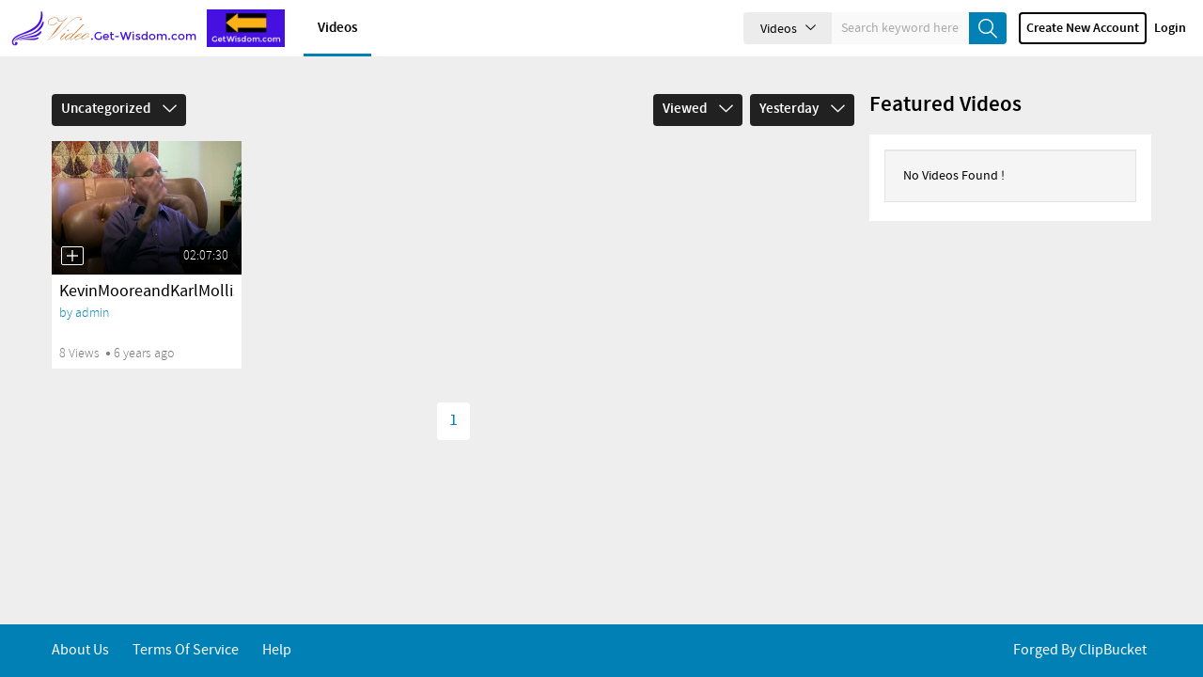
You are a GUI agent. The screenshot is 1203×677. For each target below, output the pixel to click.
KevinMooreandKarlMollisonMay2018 (190, 291)
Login (1170, 28)
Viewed (698, 109)
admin (92, 313)
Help (276, 650)
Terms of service (186, 650)
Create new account (1082, 28)
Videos (337, 28)
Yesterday (802, 109)
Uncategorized (119, 109)
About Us (80, 650)
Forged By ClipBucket (1080, 650)
